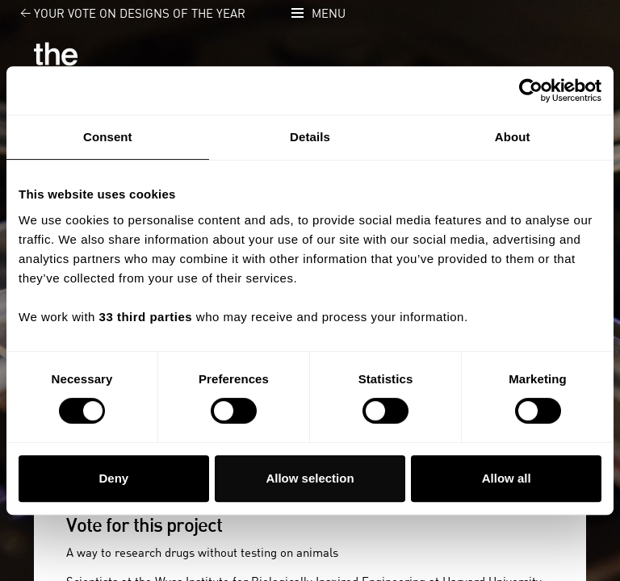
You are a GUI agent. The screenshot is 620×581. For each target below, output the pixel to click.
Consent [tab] (107, 137)
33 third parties (146, 317)
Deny (113, 478)
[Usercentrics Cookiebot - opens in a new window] (530, 90)
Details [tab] (310, 137)
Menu (329, 14)
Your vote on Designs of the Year (123, 14)
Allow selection (310, 478)
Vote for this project (144, 526)
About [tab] (512, 137)
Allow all (506, 478)
